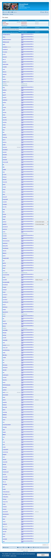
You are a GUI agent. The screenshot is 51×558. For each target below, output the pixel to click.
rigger (4, 429)
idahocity (4, 250)
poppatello (5, 402)
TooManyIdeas (5, 496)
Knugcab (4, 287)
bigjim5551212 (5, 85)
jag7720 (4, 263)
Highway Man (5, 245)
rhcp (3, 422)
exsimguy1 (5, 204)
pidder (4, 397)
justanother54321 (6, 274)
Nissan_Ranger (5, 23)
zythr (4, 541)
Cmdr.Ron (5, 122)
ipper (4, 260)
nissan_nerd (5, 347)
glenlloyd (4, 221)
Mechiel (4, 326)
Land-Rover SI (5, 302)
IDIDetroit (4, 253)
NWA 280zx (5, 355)
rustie (4, 442)
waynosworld (5, 511)
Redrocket (5, 417)
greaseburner (5, 226)
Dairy (4, 129)
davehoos (4, 142)
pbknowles (5, 387)
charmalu (4, 112)
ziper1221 (4, 531)
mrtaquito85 (5, 340)
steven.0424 (5, 476)
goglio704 (4, 224)
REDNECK (5, 414)
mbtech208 (5, 323)
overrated (4, 377)
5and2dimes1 (5, 49)
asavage (4, 22)
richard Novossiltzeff (7, 424)
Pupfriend (4, 404)
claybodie (4, 117)
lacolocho (4, 297)
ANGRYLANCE (5, 64)
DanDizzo (4, 134)
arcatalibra (5, 66)
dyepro (4, 184)
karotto (4, 277)
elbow (4, 194)
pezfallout (4, 389)
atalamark (4, 74)
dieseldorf (5, 152)
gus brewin (5, 233)
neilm (4, 342)
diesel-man (5, 147)
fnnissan (4, 214)
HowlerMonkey (5, 248)
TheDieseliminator (6, 491)
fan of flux (5, 206)
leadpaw (4, 309)
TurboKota (5, 506)
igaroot (4, 255)
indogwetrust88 (6, 258)
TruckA (4, 504)
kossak (4, 292)
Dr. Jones (4, 174)
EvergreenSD (5, 199)
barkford (4, 79)
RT (3, 439)
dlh (3, 164)
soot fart (4, 474)
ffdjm (4, 211)
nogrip (4, 352)
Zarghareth (5, 524)
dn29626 (4, 169)
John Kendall (5, 272)
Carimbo (4, 107)
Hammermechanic (6, 240)
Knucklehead (5, 284)
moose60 (4, 337)
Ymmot (4, 521)
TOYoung (4, 499)
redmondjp (5, 412)
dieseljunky (5, 159)
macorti (4, 321)
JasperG (4, 265)
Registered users (24, 25)
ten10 (4, 486)
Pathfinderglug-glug (6, 384)
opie (3, 372)
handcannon (5, 243)
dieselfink (4, 157)
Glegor (4, 219)
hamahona (5, 238)
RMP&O (4, 434)
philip (4, 392)
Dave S (4, 139)
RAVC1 (4, 409)
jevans (4, 270)
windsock (4, 516)
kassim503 (5, 279)
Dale (3, 132)
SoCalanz (4, 469)
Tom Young (5, 494)
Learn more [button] (13, 555)
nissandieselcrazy (6, 350)
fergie (4, 209)
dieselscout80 (5, 162)
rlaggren (4, 432)
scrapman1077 (5, 449)
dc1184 (4, 144)
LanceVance (5, 299)
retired (4, 419)
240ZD (4, 44)
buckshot (4, 97)
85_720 (4, 54)
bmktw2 (4, 92)
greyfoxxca (5, 229)
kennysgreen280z (6, 282)
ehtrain (4, 189)
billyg (4, 87)
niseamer (4, 345)
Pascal (4, 382)
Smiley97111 (5, 25)
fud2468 (4, 216)
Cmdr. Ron (5, 119)
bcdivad (4, 81)
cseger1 (4, 127)
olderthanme (5, 367)
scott (4, 444)
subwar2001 (5, 479)
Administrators (6, 20)
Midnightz (4, 332)
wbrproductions (6, 514)
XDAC (4, 519)
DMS (3, 167)
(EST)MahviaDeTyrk (6, 34)
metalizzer (4, 328)
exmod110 (5, 201)
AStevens (4, 71)
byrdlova (4, 102)
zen (3, 526)
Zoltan (4, 536)
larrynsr (4, 304)
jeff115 (4, 268)
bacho (4, 76)
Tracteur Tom (5, 501)
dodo (4, 172)
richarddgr (5, 427)
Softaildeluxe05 (6, 471)
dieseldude (5, 154)
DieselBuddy (5, 149)
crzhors (4, 124)
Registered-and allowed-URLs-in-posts (10, 32)
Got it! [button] (42, 555)
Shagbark (4, 454)
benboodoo (5, 83)
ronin (4, 437)
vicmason (4, 509)
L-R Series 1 (5, 294)
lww (3, 318)
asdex (4, 69)
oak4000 (4, 357)
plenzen (4, 399)
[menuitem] (9, 12)
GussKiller (5, 235)
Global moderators (7, 27)
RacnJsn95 (5, 407)
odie (3, 362)
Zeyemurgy (5, 529)
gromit (4, 231)
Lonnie (4, 316)
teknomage (5, 484)
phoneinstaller (5, 394)
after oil (4, 59)
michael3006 (5, 330)
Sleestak (4, 464)
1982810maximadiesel (7, 39)
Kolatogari (5, 289)
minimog (4, 335)
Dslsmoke (4, 179)
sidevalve (4, 459)
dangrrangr (5, 137)
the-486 (4, 489)
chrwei (4, 114)
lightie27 (4, 314)
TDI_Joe (4, 481)
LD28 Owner (5, 307)
